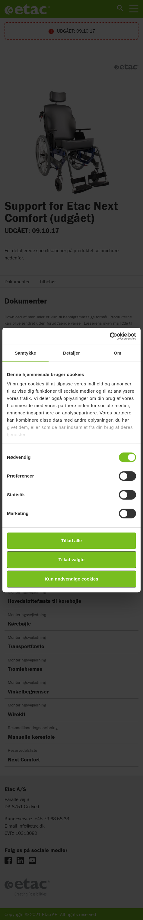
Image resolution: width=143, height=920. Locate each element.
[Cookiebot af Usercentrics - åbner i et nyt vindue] (109, 336)
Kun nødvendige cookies (71, 578)
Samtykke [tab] (25, 352)
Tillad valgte (71, 559)
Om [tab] (117, 352)
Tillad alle (71, 540)
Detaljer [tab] (71, 352)
